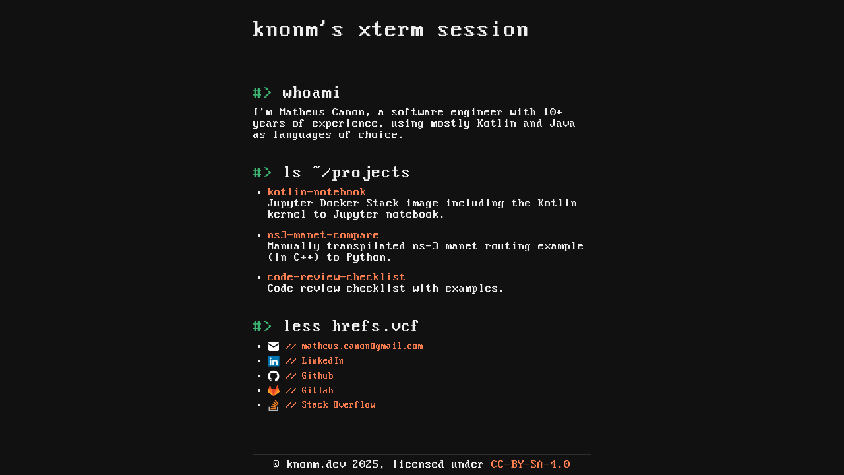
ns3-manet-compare (324, 235)
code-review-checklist (337, 277)
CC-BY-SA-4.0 (530, 464)
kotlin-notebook (317, 192)
